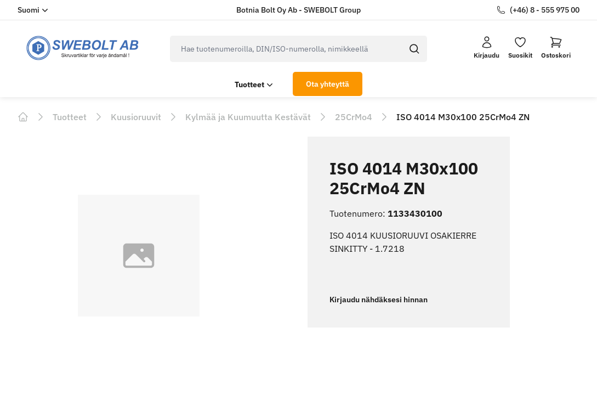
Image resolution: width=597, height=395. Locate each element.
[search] (286, 49)
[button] (556, 48)
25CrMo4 (353, 116)
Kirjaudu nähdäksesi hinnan (378, 299)
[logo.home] (82, 48)
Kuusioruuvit (136, 116)
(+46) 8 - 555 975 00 (544, 10)
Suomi (34, 9)
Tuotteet (255, 84)
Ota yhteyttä (327, 84)
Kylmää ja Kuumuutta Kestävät (248, 116)
